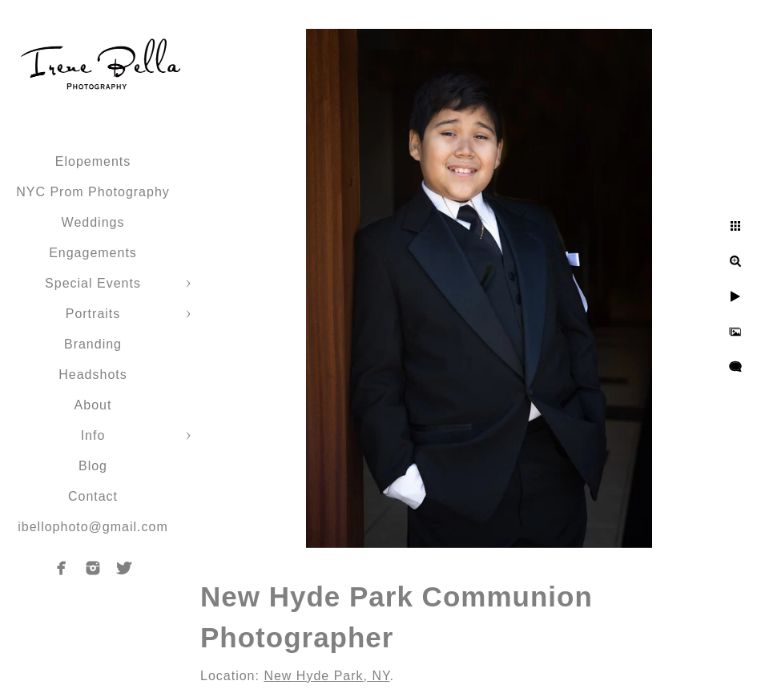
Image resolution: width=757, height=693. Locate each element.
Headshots (92, 374)
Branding (93, 344)
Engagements (93, 253)
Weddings (93, 222)
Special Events (93, 283)
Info (93, 435)
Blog (93, 466)
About (93, 405)
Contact (93, 496)
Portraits (93, 313)
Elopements (93, 161)
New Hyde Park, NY (326, 676)
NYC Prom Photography (93, 192)
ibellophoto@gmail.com (93, 527)
